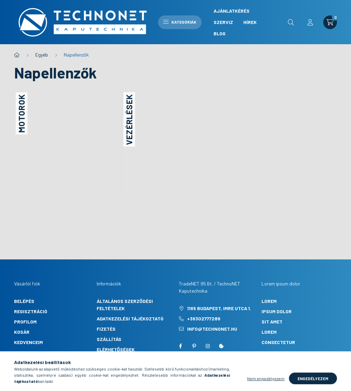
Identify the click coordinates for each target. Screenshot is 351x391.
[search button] (291, 22)
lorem (269, 301)
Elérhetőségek (116, 349)
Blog (220, 33)
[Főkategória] (17, 55)
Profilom (25, 322)
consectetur (278, 342)
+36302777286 (203, 318)
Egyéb (41, 55)
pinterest (194, 346)
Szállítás (109, 339)
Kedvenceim (28, 342)
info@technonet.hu (212, 329)
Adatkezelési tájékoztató (130, 318)
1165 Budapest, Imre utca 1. (219, 308)
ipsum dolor (277, 311)
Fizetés (106, 329)
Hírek (250, 22)
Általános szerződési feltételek (125, 304)
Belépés (24, 301)
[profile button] (310, 22)
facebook (180, 346)
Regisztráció (30, 311)
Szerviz (223, 22)
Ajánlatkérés (232, 11)
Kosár (21, 332)
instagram (208, 346)
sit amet (272, 322)
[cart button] (330, 22)
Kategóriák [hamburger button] (179, 22)
